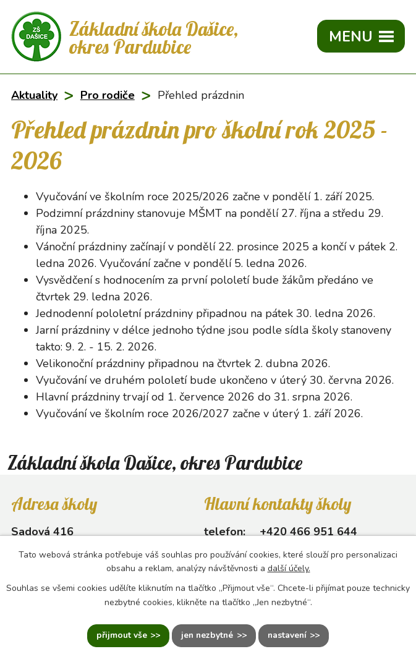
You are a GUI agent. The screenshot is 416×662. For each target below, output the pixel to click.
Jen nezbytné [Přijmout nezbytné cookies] (207, 636)
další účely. (289, 568)
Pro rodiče (107, 95)
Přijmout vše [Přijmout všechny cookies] (120, 636)
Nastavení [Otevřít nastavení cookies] (288, 636)
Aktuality (34, 95)
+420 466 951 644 (308, 531)
